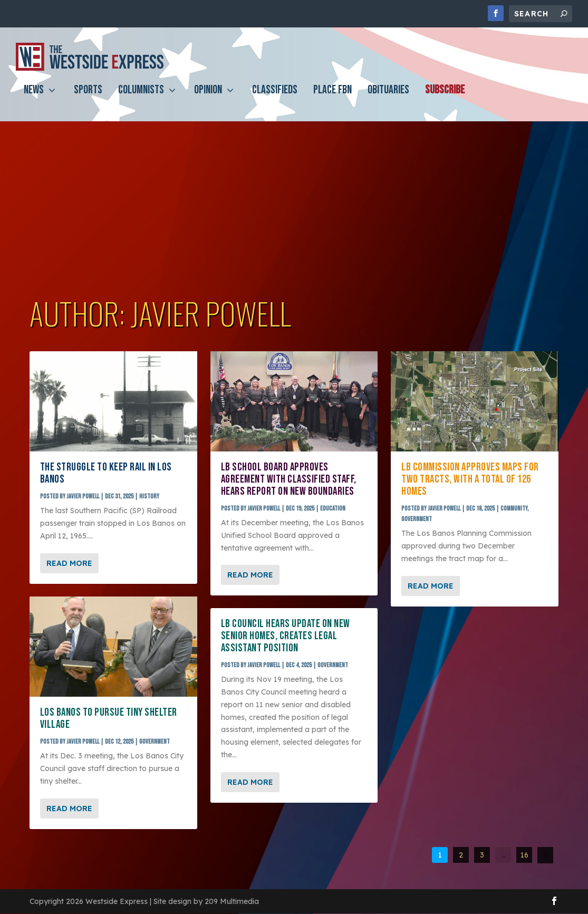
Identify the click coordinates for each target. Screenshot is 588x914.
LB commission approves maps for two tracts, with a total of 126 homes (470, 480)
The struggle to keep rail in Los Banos (106, 474)
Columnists (141, 98)
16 (524, 855)
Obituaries (388, 98)
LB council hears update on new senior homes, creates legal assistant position (285, 637)
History (149, 497)
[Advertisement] (294, 207)
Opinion (208, 98)
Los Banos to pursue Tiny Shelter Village (108, 719)
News (34, 98)
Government (154, 742)
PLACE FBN (332, 98)
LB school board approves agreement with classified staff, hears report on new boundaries (288, 480)
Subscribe (445, 98)
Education (332, 509)
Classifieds (274, 98)
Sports (88, 98)
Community (513, 509)
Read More (69, 564)
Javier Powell (82, 497)
